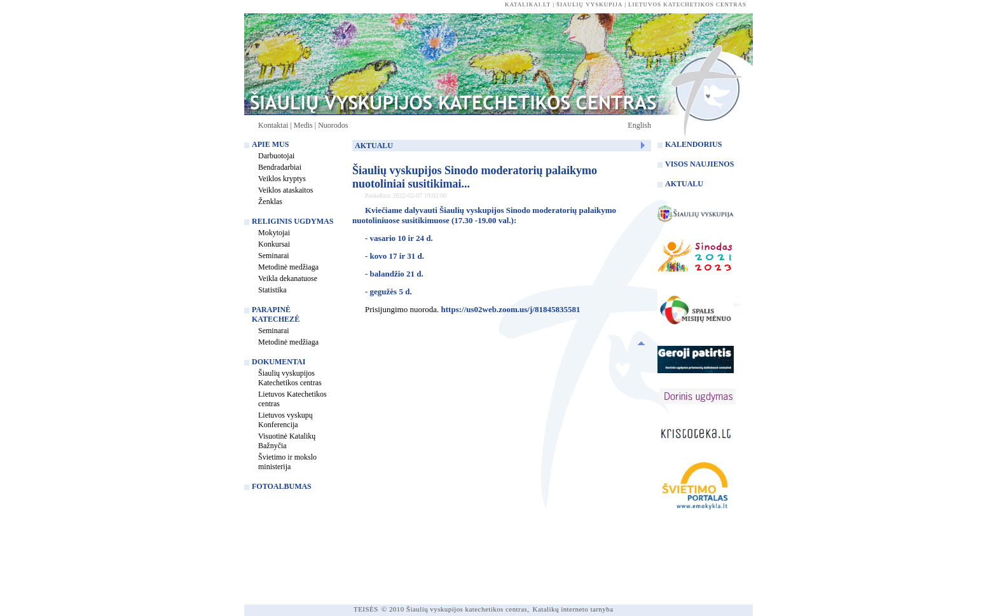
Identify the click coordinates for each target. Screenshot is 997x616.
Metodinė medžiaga (288, 267)
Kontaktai (273, 125)
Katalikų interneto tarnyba (573, 609)
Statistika (272, 289)
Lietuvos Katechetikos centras (292, 399)
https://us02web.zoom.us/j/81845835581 (511, 309)
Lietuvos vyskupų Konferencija (285, 420)
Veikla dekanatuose (287, 278)
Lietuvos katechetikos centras (687, 4)
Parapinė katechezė (275, 314)
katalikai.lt (528, 4)
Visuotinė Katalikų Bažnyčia (286, 441)
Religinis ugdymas (292, 221)
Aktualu (684, 183)
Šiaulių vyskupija (589, 4)
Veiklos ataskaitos (285, 190)
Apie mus (270, 144)
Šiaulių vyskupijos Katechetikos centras (290, 378)
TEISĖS (366, 609)
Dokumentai (278, 361)
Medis (303, 125)
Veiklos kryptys (282, 178)
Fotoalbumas (282, 486)
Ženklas (270, 201)
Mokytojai (274, 232)
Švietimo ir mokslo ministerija (287, 462)
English (639, 125)
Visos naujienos (699, 164)
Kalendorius (693, 144)
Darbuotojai (276, 155)
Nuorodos (333, 125)
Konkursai (274, 244)
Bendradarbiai (279, 167)
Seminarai (273, 255)
